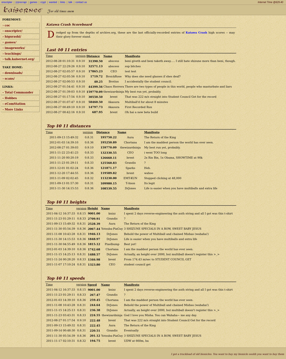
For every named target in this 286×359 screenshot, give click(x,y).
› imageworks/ (14, 48)
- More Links (13, 109)
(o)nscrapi (20, 2)
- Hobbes (10, 98)
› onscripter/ (13, 30)
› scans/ (9, 78)
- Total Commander (18, 92)
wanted (53, 2)
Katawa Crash (196, 32)
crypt (43, 2)
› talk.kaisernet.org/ (19, 59)
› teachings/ (12, 53)
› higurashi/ (12, 36)
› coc (6, 25)
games (33, 2)
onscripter (6, 2)
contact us (81, 2)
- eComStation (14, 103)
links (62, 2)
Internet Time (270, 2)
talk (70, 2)
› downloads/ (13, 73)
